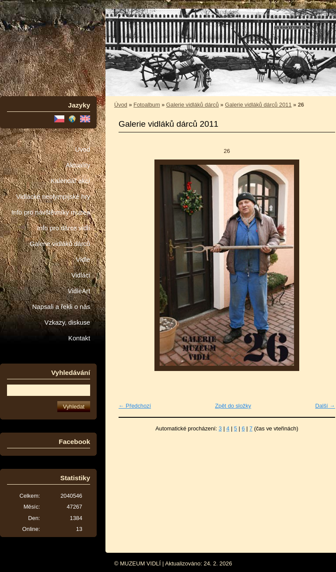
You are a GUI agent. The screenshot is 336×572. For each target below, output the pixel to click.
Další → (325, 405)
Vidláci (80, 275)
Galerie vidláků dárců (60, 243)
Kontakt (79, 338)
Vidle (83, 259)
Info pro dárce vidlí (63, 228)
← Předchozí (135, 405)
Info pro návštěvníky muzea (50, 212)
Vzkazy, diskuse (67, 322)
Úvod (82, 149)
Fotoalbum (146, 104)
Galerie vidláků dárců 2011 (258, 104)
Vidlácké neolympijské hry (53, 196)
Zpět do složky (233, 405)
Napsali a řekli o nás (61, 306)
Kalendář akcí (70, 180)
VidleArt (79, 291)
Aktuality (78, 165)
